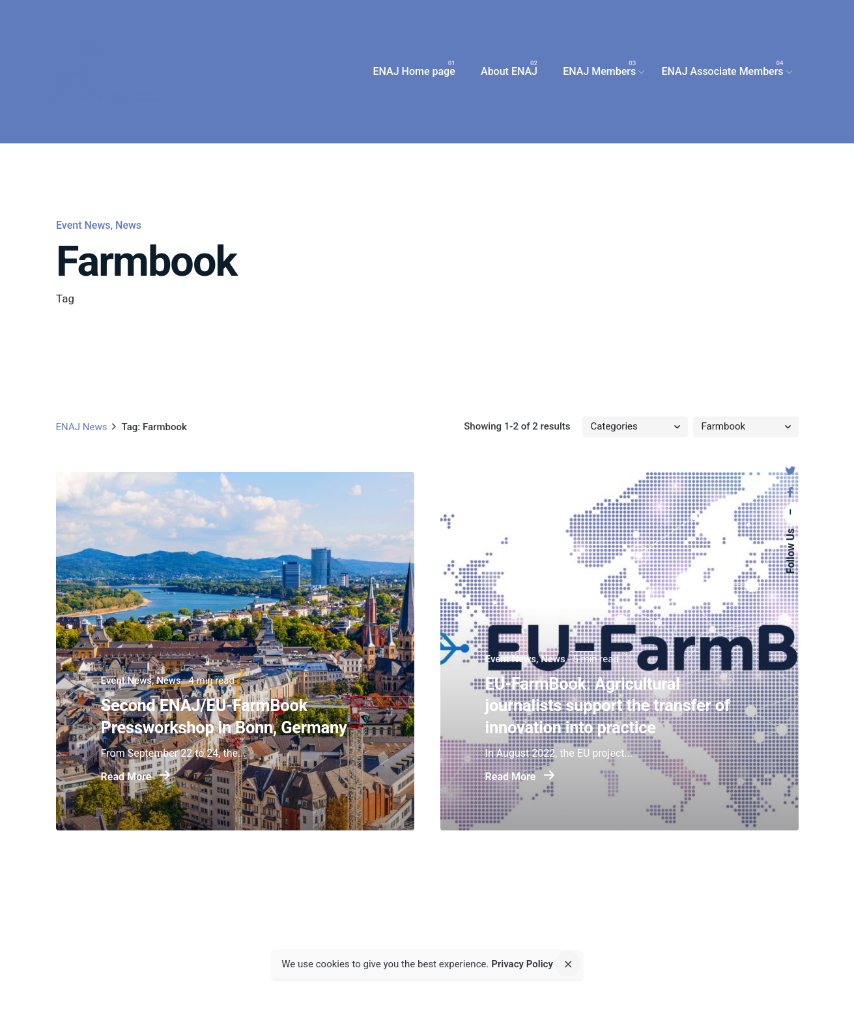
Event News (83, 225)
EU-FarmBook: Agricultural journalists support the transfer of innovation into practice (607, 706)
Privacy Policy (522, 964)
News (128, 225)
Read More (135, 776)
